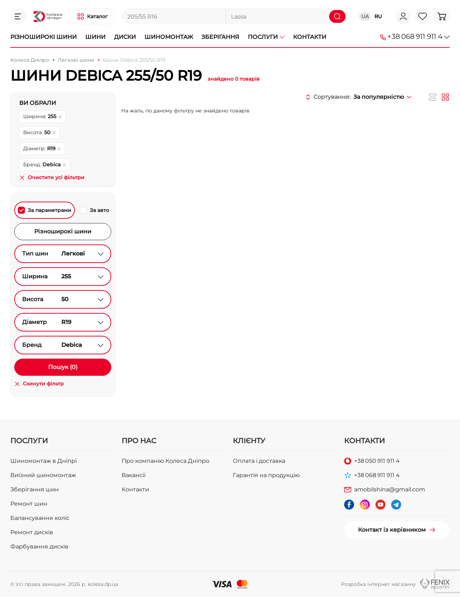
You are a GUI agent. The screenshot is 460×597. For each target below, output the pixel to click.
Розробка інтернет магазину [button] (378, 584)
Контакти (309, 37)
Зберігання (220, 37)
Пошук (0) (62, 367)
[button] (18, 16)
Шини (95, 37)
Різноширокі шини (43, 37)
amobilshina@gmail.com (389, 489)
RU (378, 16)
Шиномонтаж (168, 37)
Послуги (266, 37)
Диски (125, 37)
